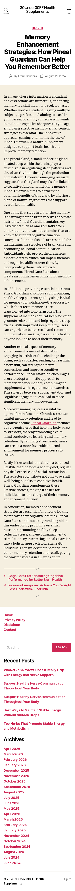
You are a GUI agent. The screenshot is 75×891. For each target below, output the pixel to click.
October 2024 (15, 841)
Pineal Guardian (44, 423)
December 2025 (16, 770)
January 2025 (15, 830)
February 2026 (15, 760)
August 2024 (14, 852)
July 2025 (11, 798)
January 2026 (15, 765)
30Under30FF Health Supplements (37, 9)
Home (8, 615)
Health (37, 27)
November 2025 (16, 776)
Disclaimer (12, 625)
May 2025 (11, 808)
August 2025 (14, 792)
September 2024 (17, 846)
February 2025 (15, 825)
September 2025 (17, 787)
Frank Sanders (27, 76)
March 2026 (13, 754)
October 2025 (15, 781)
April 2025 (12, 814)
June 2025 (12, 803)
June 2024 (12, 863)
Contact (10, 629)
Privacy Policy (14, 620)
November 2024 (16, 836)
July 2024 (11, 857)
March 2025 (13, 819)
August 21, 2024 (55, 76)
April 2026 (12, 749)
